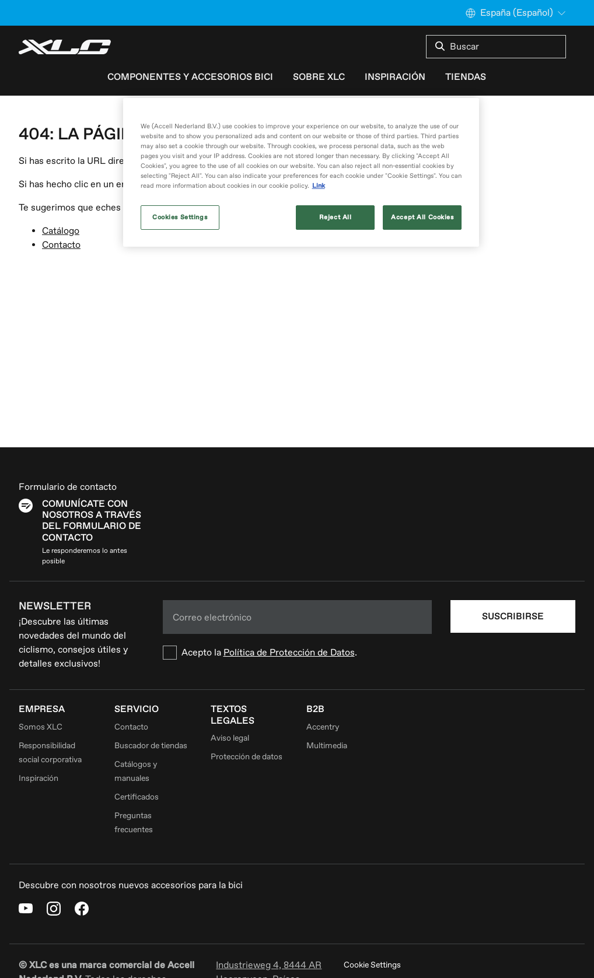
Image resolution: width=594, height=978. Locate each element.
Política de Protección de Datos (289, 652)
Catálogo (60, 231)
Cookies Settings (179, 217)
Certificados (136, 797)
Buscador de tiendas (150, 746)
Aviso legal (230, 738)
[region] (301, 172)
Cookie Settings (372, 965)
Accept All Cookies (422, 217)
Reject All (335, 217)
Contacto (61, 245)
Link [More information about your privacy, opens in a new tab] (318, 185)
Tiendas (465, 77)
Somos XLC (40, 727)
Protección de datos (246, 757)
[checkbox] (297, 653)
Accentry (322, 727)
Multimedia (326, 746)
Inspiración (395, 77)
